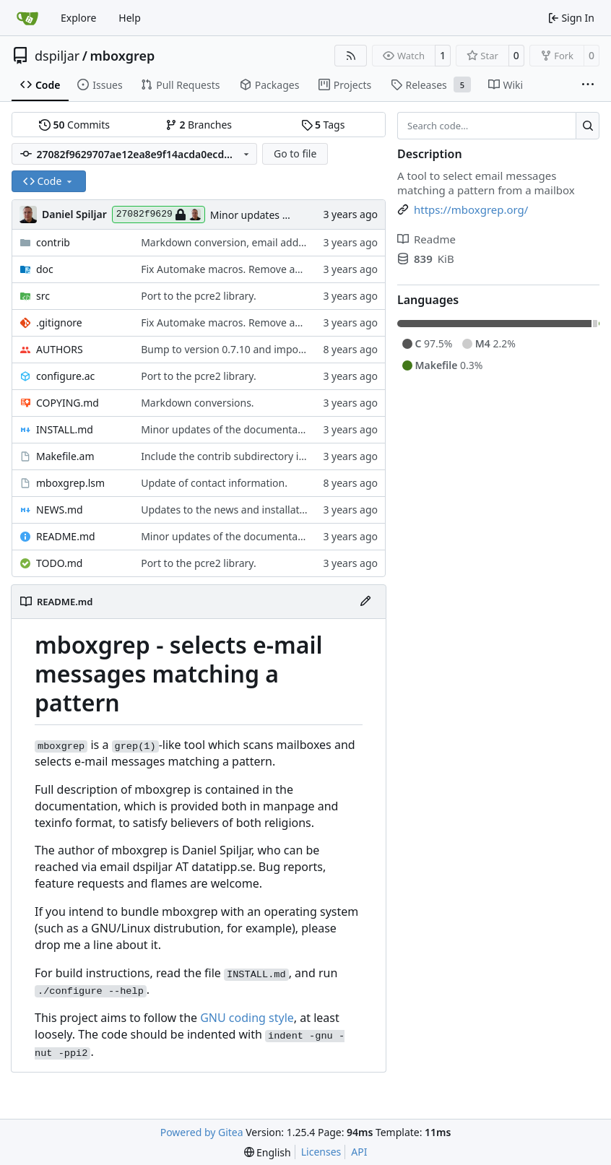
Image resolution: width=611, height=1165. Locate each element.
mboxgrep (122, 55)
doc (44, 269)
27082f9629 (158, 214)
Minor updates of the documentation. (230, 429)
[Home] (27, 18)
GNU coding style (247, 1018)
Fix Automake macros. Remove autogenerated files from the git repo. (304, 269)
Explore (78, 18)
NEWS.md (59, 509)
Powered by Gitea (201, 1132)
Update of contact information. (214, 483)
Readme (426, 239)
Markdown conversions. (197, 403)
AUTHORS (59, 349)
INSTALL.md (64, 429)
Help (129, 18)
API (359, 1151)
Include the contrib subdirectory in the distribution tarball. (279, 456)
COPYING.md (67, 403)
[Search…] (587, 125)
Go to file (295, 153)
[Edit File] (365, 601)
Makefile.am (65, 456)
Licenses (321, 1151)
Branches (198, 124)
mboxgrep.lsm (70, 483)
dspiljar (57, 55)
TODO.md (59, 563)
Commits (74, 124)
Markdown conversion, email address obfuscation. (260, 242)
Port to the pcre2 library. (198, 296)
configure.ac (65, 376)
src (43, 296)
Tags (323, 124)
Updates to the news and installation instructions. (258, 509)
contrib (53, 242)
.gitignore (59, 322)
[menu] (267, 1152)
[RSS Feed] (351, 55)
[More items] (587, 85)
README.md (65, 536)
